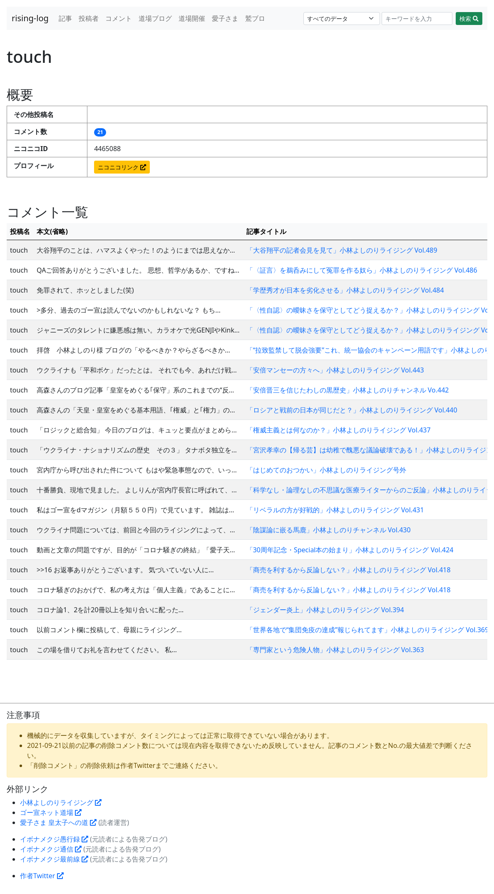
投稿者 (89, 18)
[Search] (417, 18)
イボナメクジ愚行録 (54, 839)
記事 (65, 18)
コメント (118, 18)
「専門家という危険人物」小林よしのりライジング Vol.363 (335, 649)
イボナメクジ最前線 (54, 859)
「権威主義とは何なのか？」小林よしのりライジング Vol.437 (338, 430)
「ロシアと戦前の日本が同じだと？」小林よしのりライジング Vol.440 (351, 410)
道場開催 (192, 18)
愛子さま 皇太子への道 (58, 822)
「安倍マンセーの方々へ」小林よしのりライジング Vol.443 (335, 370)
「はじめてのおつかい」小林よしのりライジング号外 (326, 469)
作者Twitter (42, 875)
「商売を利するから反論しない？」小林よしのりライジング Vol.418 (348, 569)
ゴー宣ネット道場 (51, 812)
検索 (469, 18)
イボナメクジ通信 (51, 849)
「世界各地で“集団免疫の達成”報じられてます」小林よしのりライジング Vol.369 (367, 629)
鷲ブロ (255, 18)
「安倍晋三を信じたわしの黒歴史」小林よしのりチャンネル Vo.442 (347, 390)
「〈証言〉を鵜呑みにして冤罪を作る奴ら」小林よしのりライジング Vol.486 (361, 270)
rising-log (30, 18)
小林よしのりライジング (61, 802)
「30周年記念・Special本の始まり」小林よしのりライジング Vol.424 (350, 549)
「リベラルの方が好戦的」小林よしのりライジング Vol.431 (335, 509)
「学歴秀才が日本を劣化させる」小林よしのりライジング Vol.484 (345, 290)
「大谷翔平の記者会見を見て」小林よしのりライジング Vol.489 (341, 250)
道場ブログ (155, 18)
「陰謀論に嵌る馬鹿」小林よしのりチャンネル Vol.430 (328, 529)
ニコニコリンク (122, 167)
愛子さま (225, 18)
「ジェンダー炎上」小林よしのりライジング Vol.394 (325, 609)
